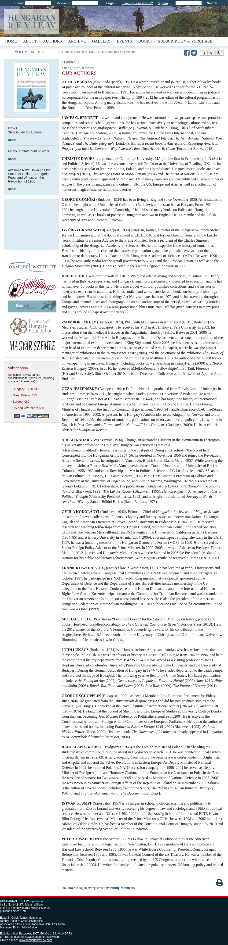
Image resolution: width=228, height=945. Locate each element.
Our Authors (128, 52)
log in (83, 888)
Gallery (101, 41)
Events (124, 41)
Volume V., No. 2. (85, 52)
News (12, 128)
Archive (77, 41)
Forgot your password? (137, 3)
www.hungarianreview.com (35, 940)
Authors (52, 41)
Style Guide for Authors (25, 132)
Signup (163, 3)
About (30, 41)
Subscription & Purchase (185, 41)
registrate (98, 888)
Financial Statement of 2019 (28, 151)
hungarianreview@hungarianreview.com (35, 936)
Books (145, 41)
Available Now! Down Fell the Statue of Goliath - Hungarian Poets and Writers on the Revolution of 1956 (29, 175)
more (12, 139)
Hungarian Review (78, 68)
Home (11, 41)
